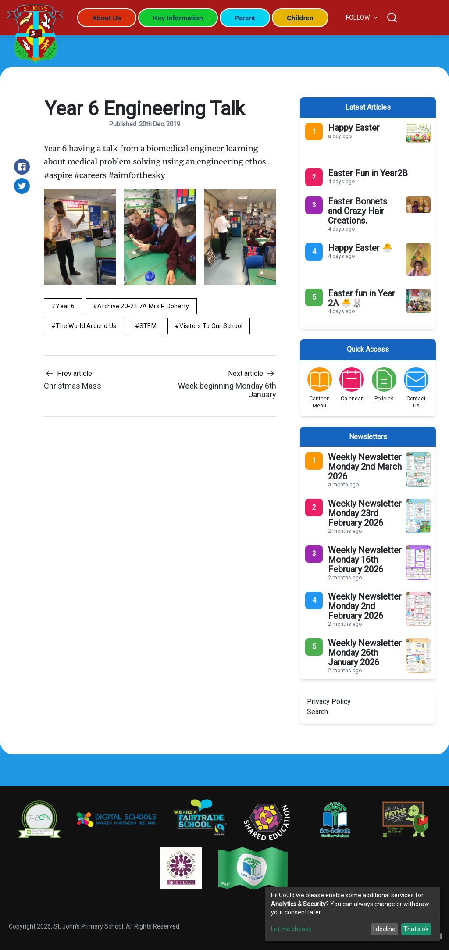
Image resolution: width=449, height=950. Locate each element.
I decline (384, 928)
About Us (106, 17)
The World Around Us (86, 325)
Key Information (178, 17)
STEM (148, 325)
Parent (245, 17)
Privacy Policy (329, 701)
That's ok (415, 928)
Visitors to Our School (210, 325)
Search (317, 711)
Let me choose (291, 928)
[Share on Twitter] (22, 186)
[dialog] (352, 914)
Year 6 (65, 306)
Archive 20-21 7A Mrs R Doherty (143, 306)
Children (300, 17)
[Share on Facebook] (22, 167)
